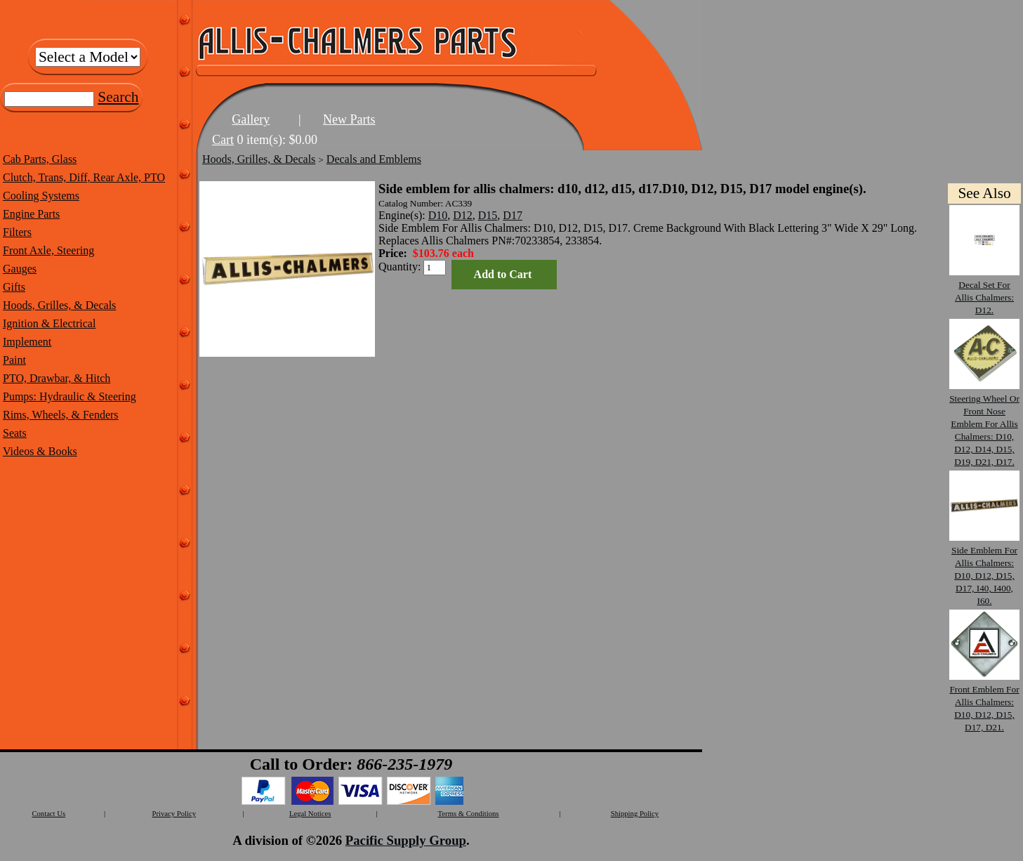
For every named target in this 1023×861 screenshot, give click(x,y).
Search (118, 96)
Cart (223, 140)
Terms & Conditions (468, 813)
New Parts (349, 119)
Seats (15, 433)
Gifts (14, 287)
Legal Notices (310, 813)
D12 (463, 215)
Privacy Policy (174, 813)
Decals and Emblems (373, 159)
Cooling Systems (41, 196)
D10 (438, 215)
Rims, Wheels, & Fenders (61, 415)
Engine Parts (31, 214)
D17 (512, 215)
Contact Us (48, 813)
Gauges (20, 269)
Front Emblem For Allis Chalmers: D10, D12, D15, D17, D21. (984, 701)
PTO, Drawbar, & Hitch (56, 378)
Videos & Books (40, 451)
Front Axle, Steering (48, 250)
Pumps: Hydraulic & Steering (69, 396)
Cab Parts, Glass (40, 159)
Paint (14, 360)
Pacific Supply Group (405, 840)
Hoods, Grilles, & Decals (59, 305)
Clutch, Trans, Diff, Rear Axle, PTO (84, 177)
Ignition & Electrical (49, 323)
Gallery (251, 119)
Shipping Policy (635, 813)
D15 (488, 215)
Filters (17, 232)
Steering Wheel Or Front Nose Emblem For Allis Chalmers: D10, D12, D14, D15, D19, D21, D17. (984, 424)
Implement (27, 342)
